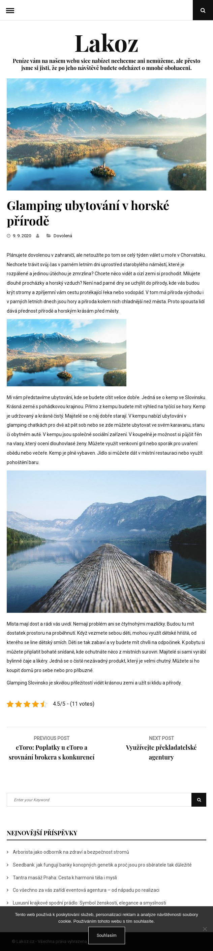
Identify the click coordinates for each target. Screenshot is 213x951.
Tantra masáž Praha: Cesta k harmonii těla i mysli (65, 877)
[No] (204, 928)
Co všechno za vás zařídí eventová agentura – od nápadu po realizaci (86, 890)
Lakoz (106, 42)
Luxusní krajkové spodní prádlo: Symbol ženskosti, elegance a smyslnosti (89, 903)
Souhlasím (107, 935)
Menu (10, 10)
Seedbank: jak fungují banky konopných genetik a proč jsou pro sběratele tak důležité (102, 865)
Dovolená (63, 235)
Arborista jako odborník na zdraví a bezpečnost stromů (71, 852)
